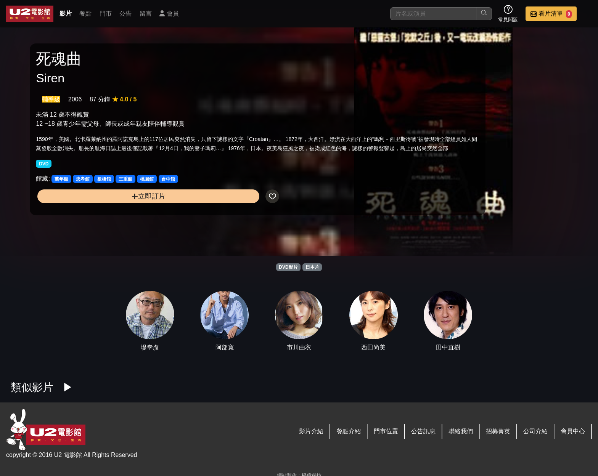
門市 (106, 13)
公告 (125, 13)
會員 (168, 13)
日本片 (312, 267)
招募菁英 (498, 431)
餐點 (85, 13)
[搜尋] (433, 13)
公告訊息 (423, 431)
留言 (146, 13)
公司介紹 (535, 431)
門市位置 (386, 431)
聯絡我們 (460, 431)
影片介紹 (311, 431)
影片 (65, 13)
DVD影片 (288, 267)
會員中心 (573, 431)
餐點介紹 (348, 431)
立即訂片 (102, 223)
